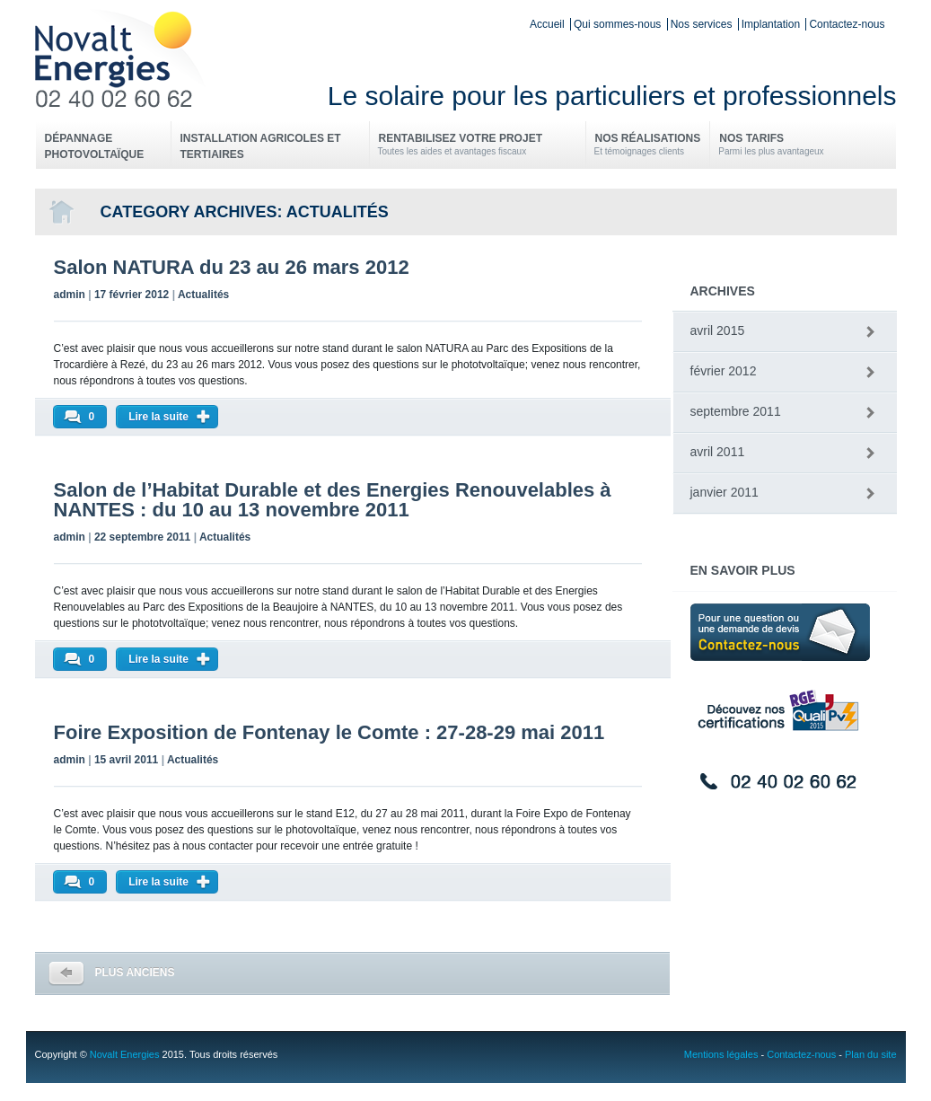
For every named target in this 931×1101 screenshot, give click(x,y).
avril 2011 (717, 452)
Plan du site (870, 1054)
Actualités (203, 294)
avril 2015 (717, 330)
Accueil (547, 24)
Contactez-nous (846, 24)
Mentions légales (721, 1054)
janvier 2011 (724, 492)
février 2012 (723, 371)
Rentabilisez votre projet (477, 145)
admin (69, 294)
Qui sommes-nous (617, 24)
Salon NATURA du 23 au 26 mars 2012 (231, 267)
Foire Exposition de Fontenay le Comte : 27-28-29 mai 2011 (329, 732)
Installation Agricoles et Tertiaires (260, 146)
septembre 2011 (735, 411)
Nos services (702, 24)
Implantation (771, 24)
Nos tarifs (770, 145)
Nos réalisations (647, 145)
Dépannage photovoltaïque (95, 146)
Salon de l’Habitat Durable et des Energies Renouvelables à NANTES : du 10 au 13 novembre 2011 (332, 500)
